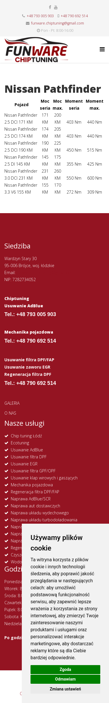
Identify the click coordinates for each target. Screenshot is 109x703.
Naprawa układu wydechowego (40, 513)
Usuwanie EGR (24, 464)
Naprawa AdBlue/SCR (31, 499)
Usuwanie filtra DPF (29, 457)
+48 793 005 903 (40, 15)
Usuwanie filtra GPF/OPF (33, 471)
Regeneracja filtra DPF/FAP (35, 492)
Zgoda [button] (65, 669)
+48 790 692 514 (74, 15)
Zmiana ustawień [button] (65, 689)
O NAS (10, 413)
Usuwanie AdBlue (27, 450)
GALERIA (11, 403)
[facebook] (50, 7)
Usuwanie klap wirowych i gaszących (44, 478)
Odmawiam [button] (65, 679)
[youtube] (56, 7)
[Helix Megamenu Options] (102, 49)
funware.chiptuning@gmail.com (57, 23)
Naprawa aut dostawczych (35, 506)
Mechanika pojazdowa (32, 485)
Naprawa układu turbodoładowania (44, 520)
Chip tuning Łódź (26, 436)
